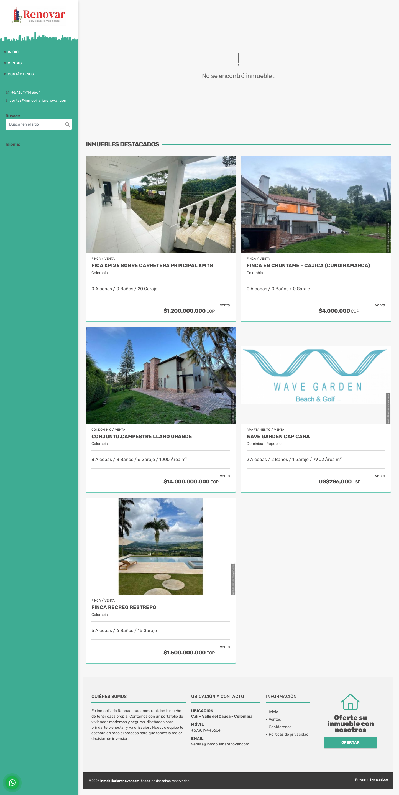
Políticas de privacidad (288, 734)
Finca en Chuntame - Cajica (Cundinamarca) (308, 266)
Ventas (15, 63)
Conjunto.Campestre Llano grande (141, 437)
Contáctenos (21, 74)
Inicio (13, 52)
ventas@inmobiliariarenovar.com (38, 100)
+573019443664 (26, 92)
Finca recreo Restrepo (123, 607)
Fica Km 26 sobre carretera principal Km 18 (152, 266)
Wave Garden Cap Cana (278, 437)
